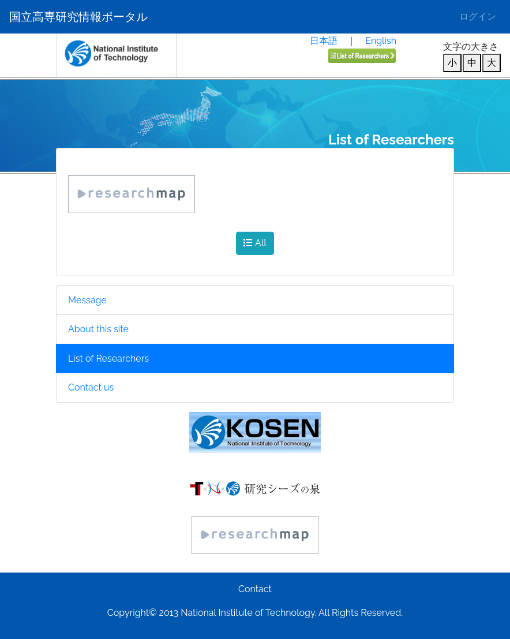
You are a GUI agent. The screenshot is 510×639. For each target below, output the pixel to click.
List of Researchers (108, 358)
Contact (255, 589)
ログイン (477, 16)
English (380, 40)
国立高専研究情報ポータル (78, 17)
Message (87, 300)
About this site (98, 329)
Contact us (91, 387)
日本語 (323, 40)
